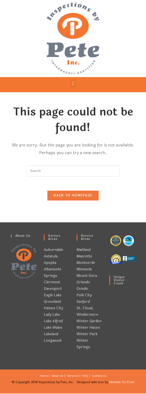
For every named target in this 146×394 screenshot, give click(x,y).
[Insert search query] (73, 170)
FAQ (85, 376)
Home (44, 376)
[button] (73, 83)
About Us (57, 376)
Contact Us (99, 376)
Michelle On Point (121, 382)
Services (72, 376)
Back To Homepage (73, 196)
